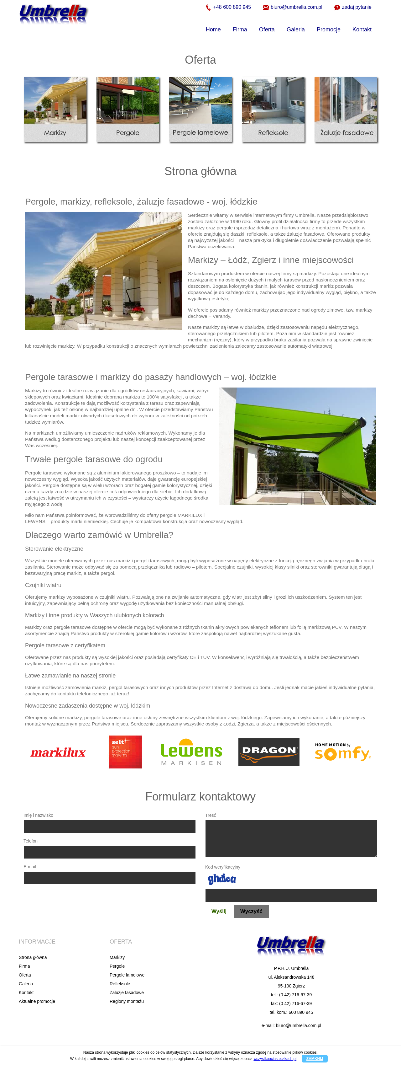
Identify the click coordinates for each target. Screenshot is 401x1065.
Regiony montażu (127, 1001)
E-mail (29, 866)
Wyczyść (251, 911)
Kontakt (362, 29)
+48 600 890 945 (228, 7)
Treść (210, 815)
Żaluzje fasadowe (127, 992)
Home (213, 29)
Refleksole (120, 983)
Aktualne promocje (37, 1001)
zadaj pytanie (353, 7)
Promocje (329, 29)
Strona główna (33, 957)
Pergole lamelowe (127, 974)
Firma (240, 29)
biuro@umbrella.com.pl (292, 7)
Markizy (117, 957)
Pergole (117, 966)
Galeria (296, 29)
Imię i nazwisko (38, 815)
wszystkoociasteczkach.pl (274, 1059)
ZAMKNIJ (314, 1059)
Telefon (30, 840)
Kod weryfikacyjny (222, 867)
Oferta (267, 29)
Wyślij (219, 911)
